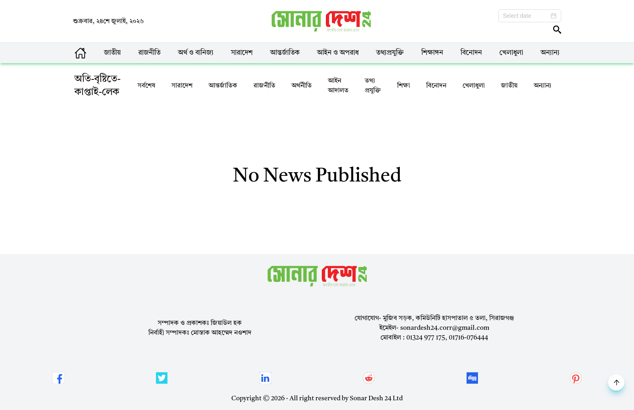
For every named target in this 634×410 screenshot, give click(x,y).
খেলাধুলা (511, 52)
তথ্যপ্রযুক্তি (390, 52)
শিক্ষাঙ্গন (432, 52)
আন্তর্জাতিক (285, 52)
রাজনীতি (149, 52)
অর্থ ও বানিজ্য (195, 52)
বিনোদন (471, 52)
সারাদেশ (242, 52)
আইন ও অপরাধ (338, 52)
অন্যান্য (550, 52)
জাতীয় (112, 52)
